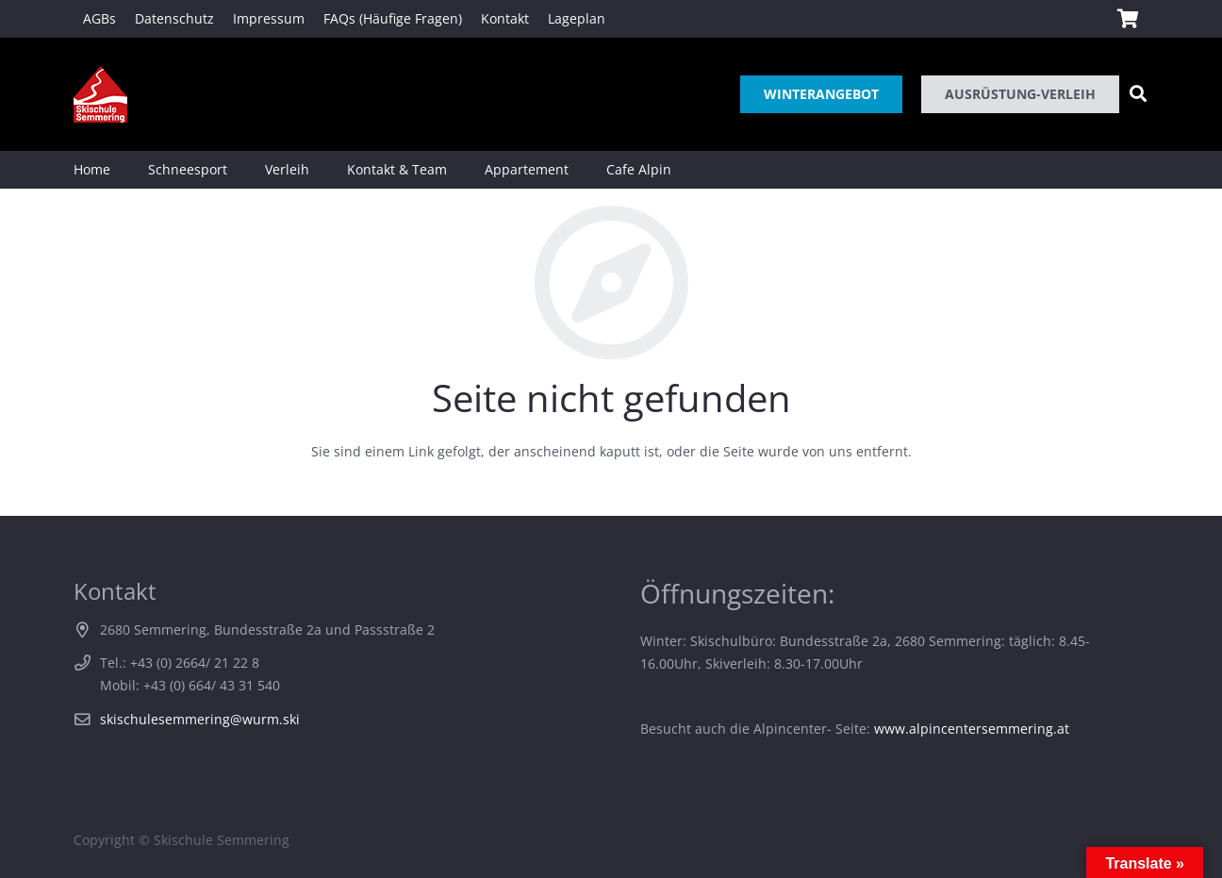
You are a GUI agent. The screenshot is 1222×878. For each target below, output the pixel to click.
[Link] (100, 94)
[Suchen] (1138, 93)
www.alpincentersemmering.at (971, 728)
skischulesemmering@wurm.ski (200, 719)
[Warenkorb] (1127, 19)
